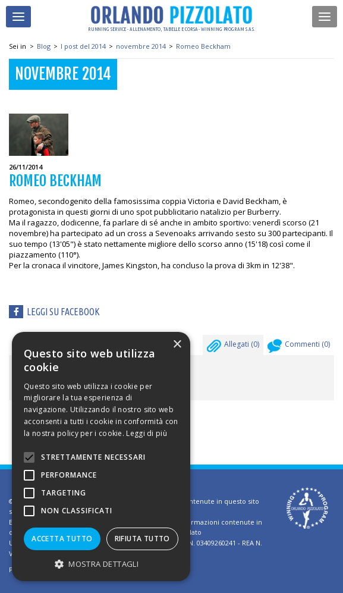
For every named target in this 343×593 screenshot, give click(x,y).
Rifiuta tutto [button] (142, 539)
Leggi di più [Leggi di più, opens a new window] (146, 433)
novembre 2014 (141, 46)
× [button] (176, 344)
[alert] (101, 456)
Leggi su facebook (63, 311)
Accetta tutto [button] (62, 539)
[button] (101, 563)
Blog (44, 46)
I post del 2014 (83, 46)
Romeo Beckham (203, 46)
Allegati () (233, 347)
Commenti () (299, 347)
